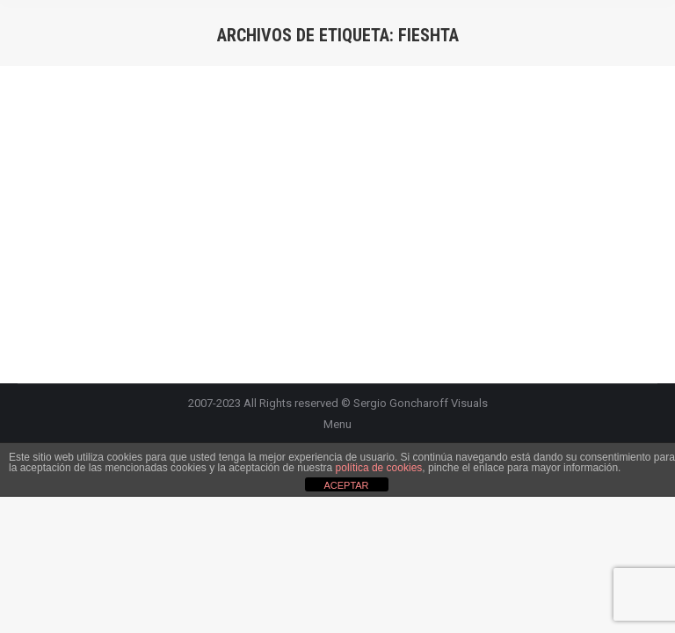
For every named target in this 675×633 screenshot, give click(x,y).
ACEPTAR (345, 485)
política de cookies (379, 468)
